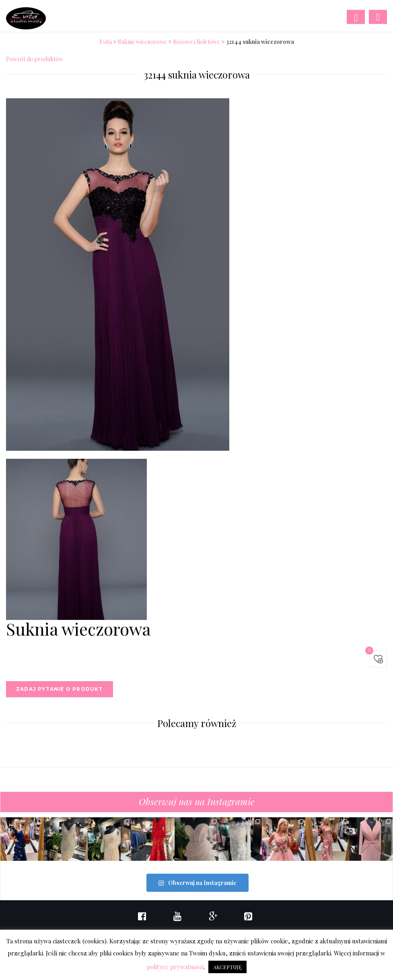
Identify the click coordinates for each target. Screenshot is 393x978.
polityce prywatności (175, 967)
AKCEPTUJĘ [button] (227, 966)
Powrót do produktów (34, 59)
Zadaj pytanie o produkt (59, 689)
